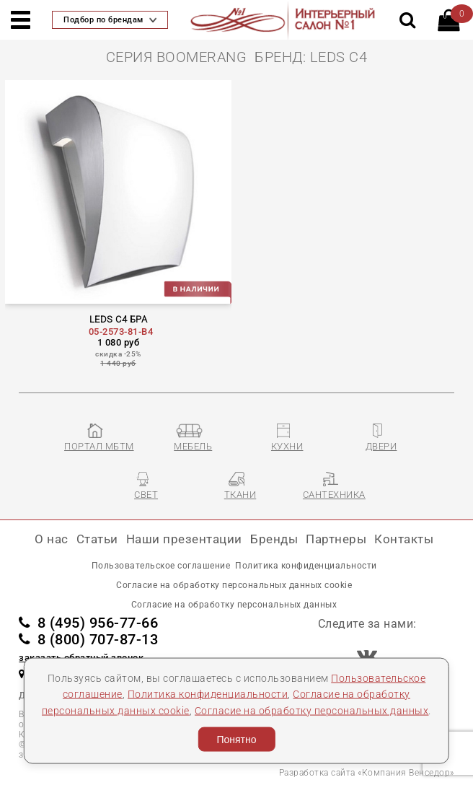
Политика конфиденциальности (208, 694)
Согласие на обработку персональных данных (312, 710)
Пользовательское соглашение (161, 566)
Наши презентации (184, 539)
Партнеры (336, 539)
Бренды (274, 539)
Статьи (97, 539)
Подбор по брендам (109, 20)
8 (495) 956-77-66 (88, 623)
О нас (51, 539)
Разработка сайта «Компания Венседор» (366, 773)
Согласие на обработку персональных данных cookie (234, 585)
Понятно (236, 739)
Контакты (403, 539)
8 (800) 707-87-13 (88, 639)
